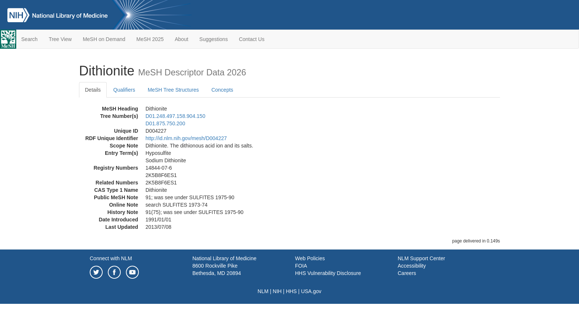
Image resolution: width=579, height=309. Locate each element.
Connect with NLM (111, 258)
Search (29, 39)
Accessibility (412, 266)
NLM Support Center (421, 258)
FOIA (301, 266)
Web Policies (310, 258)
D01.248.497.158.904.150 (175, 116)
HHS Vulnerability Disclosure (328, 273)
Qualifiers (124, 90)
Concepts (222, 90)
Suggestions (213, 39)
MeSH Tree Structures (173, 90)
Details (93, 90)
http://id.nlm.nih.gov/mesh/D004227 (186, 138)
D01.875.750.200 (165, 123)
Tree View (60, 39)
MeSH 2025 (150, 39)
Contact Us (251, 39)
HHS (291, 291)
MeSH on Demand (104, 39)
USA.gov (311, 291)
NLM (263, 291)
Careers (407, 273)
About (181, 39)
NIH (277, 291)
